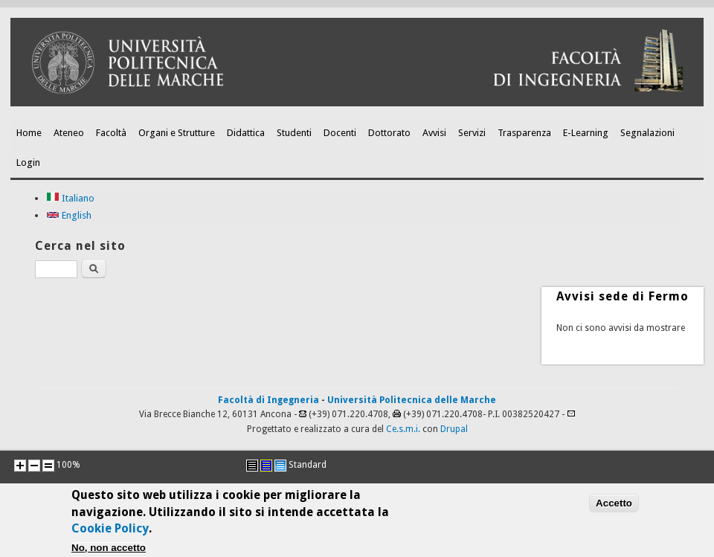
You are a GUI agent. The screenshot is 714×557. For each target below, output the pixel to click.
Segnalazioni (647, 132)
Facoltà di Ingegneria (268, 400)
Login (28, 162)
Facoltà (111, 132)
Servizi (472, 132)
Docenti (340, 132)
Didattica (246, 132)
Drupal (454, 429)
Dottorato (389, 132)
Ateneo (69, 132)
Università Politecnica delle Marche (411, 400)
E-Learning (585, 132)
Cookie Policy (110, 533)
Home (29, 132)
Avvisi (434, 132)
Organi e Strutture (176, 132)
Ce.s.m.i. (403, 429)
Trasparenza (524, 132)
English (68, 215)
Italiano (70, 198)
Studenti (294, 132)
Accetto (614, 506)
